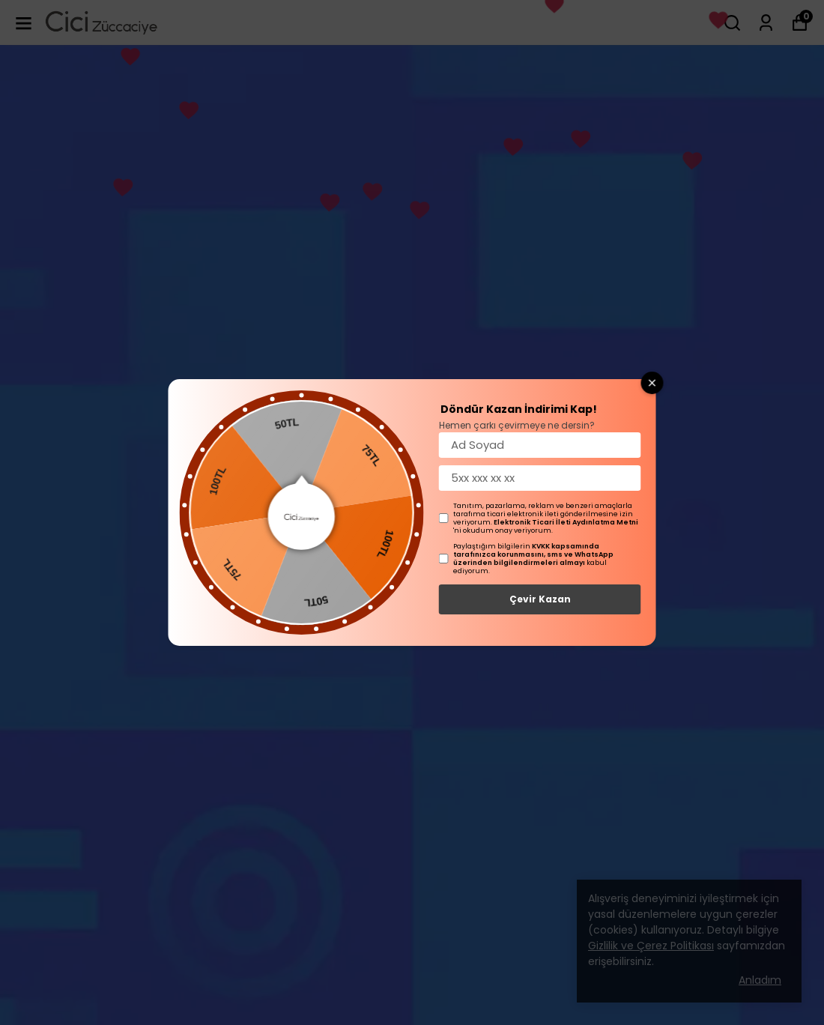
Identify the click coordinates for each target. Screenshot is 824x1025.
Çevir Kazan (540, 599)
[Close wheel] (652, 383)
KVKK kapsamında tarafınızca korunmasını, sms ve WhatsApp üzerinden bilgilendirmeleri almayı (533, 554)
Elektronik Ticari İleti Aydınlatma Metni (566, 522)
